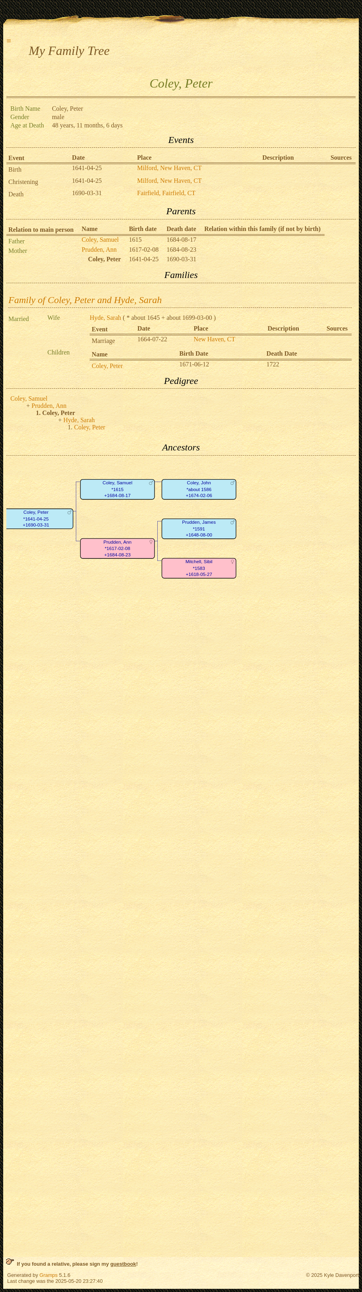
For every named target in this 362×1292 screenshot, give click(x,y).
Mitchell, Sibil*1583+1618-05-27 (199, 568)
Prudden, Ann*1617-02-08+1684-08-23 (117, 548)
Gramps (48, 1275)
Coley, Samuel (100, 239)
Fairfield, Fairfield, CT (166, 193)
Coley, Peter (107, 365)
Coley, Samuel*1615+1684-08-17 (118, 489)
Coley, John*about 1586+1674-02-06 (199, 489)
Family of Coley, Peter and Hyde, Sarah (85, 300)
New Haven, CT (214, 339)
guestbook (123, 1264)
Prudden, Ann (99, 249)
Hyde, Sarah (105, 317)
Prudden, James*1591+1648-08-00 (199, 528)
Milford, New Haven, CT (169, 167)
